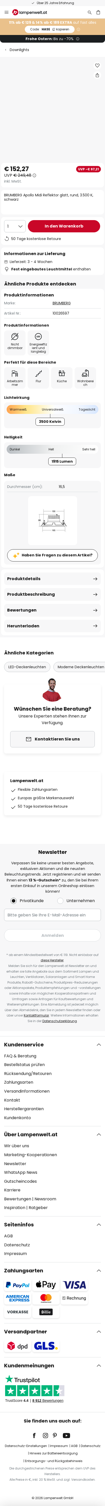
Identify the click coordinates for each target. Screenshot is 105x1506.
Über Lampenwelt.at (30, 1134)
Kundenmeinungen (29, 1365)
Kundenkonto (17, 1118)
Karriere (12, 1190)
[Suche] (90, 12)
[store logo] (32, 12)
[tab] (52, 1081)
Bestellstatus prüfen (24, 1065)
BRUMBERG (62, 303)
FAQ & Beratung (20, 1056)
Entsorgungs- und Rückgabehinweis (54, 1461)
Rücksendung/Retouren (28, 1074)
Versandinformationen (27, 1091)
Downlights (19, 49)
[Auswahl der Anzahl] (15, 226)
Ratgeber (38, 1208)
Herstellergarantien (24, 1109)
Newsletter (15, 1164)
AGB (8, 1236)
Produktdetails (23, 579)
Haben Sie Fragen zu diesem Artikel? (57, 555)
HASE (49, 29)
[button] (97, 65)
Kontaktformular (36, 1015)
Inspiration (14, 1208)
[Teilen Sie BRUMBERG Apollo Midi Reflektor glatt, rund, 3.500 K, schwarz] (97, 75)
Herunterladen (23, 626)
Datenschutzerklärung (59, 1021)
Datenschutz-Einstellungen (26, 1446)
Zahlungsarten (18, 1082)
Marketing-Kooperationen (30, 1155)
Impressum (15, 1254)
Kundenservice (24, 1044)
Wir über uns (16, 1146)
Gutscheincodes (20, 1181)
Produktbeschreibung (31, 594)
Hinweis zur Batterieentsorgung (54, 1453)
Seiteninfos (19, 1224)
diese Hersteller (52, 960)
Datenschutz (17, 1245)
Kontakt (12, 1100)
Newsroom (45, 1199)
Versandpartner (25, 1331)
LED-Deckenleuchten (27, 667)
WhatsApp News (20, 1172)
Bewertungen (22, 610)
